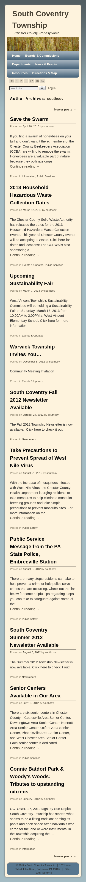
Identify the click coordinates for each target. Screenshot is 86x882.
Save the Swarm (29, 119)
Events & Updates (33, 264)
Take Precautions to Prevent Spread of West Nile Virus (38, 457)
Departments (21, 64)
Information (28, 176)
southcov (55, 98)
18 (37, 81)
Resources (20, 73)
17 (31, 81)
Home (16, 55)
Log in (51, 88)
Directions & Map (44, 73)
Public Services (46, 176)
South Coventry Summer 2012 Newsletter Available (34, 637)
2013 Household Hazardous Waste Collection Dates (31, 195)
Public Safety (30, 527)
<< (12, 81)
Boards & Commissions (42, 55)
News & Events (46, 64)
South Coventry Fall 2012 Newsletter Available (34, 399)
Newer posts (65, 109)
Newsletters (29, 439)
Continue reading (25, 166)
